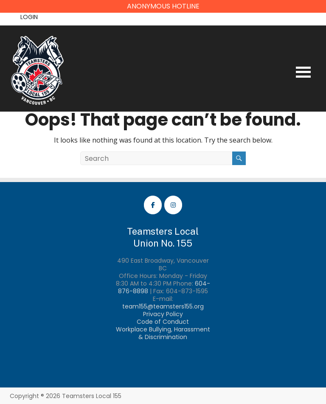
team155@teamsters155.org (163, 306)
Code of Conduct (163, 321)
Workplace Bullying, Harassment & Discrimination (163, 333)
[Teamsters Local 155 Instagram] (173, 205)
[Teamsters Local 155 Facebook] (153, 205)
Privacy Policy (163, 314)
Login (29, 17)
